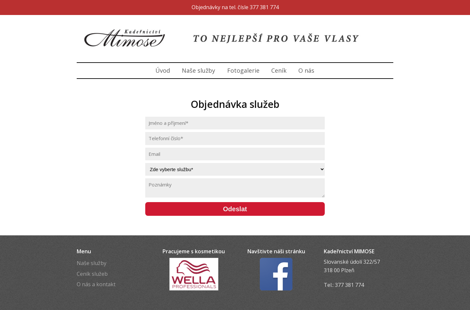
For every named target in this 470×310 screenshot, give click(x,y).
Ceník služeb (92, 273)
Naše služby (198, 70)
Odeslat (235, 209)
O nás (306, 70)
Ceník (279, 70)
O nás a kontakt (96, 284)
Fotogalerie (243, 70)
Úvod (162, 70)
